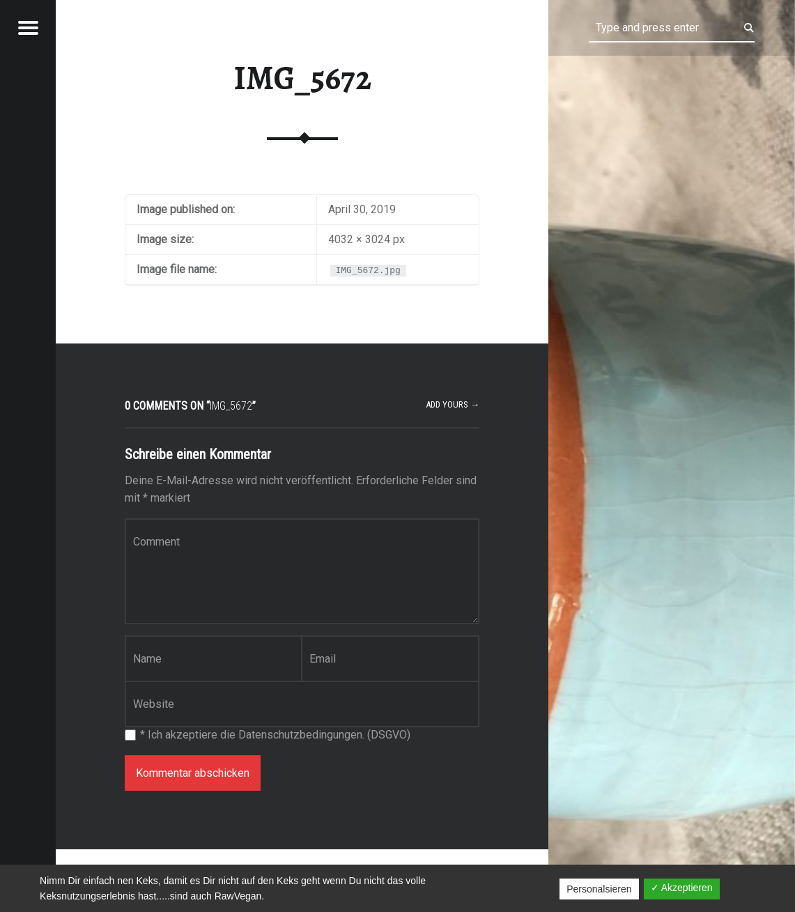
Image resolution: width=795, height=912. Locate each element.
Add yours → (452, 404)
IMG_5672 (302, 78)
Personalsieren (598, 889)
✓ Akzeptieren (682, 887)
